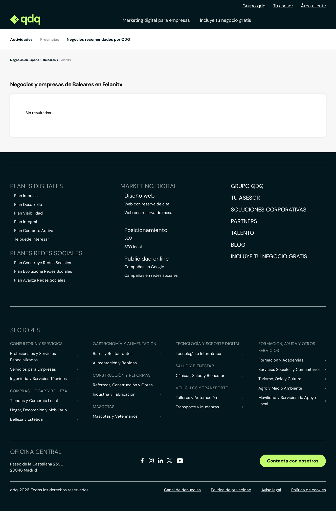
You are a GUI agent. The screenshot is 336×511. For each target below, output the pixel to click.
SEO (128, 238)
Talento (242, 233)
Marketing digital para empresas (156, 20)
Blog (238, 244)
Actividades (21, 39)
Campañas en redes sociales (151, 275)
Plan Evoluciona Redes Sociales (43, 271)
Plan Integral (25, 221)
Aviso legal (271, 490)
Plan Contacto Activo (33, 230)
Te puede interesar (31, 239)
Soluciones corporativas (268, 209)
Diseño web (139, 196)
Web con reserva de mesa (148, 212)
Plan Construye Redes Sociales (42, 262)
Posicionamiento (145, 230)
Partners (244, 221)
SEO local (133, 246)
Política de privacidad (231, 490)
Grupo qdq (253, 6)
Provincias (49, 39)
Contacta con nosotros (293, 461)
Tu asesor (283, 6)
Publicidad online (146, 259)
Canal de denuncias (182, 490)
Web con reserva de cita (146, 204)
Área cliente (313, 6)
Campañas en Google (144, 266)
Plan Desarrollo (28, 204)
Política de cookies (308, 490)
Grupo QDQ (247, 186)
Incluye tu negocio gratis (225, 20)
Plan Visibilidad (28, 213)
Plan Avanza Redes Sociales (39, 280)
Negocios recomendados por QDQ (98, 39)
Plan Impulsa (26, 195)
